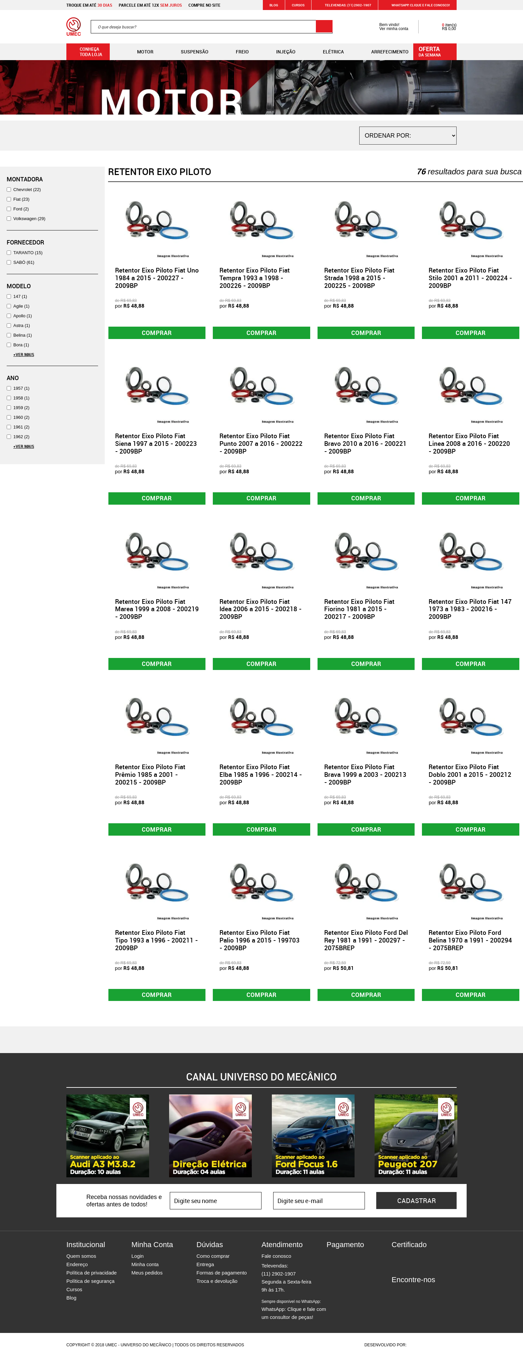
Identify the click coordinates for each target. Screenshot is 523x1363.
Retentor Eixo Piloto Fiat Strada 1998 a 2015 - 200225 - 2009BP (359, 278)
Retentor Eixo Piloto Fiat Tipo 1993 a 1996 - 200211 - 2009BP (156, 945)
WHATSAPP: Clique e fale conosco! (417, 5)
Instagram (408, 1298)
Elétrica (328, 51)
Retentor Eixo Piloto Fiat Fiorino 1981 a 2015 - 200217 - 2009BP (359, 612)
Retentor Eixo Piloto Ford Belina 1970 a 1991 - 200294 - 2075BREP (470, 945)
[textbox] (212, 26)
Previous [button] (61, 1142)
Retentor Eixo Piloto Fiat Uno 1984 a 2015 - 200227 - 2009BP (157, 278)
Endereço (77, 1270)
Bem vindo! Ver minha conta (387, 27)
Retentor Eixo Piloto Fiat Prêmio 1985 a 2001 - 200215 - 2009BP (150, 778)
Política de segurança (90, 1287)
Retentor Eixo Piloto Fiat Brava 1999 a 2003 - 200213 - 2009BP (365, 778)
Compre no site (204, 5)
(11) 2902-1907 (279, 1280)
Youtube (432, 1298)
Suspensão (189, 51)
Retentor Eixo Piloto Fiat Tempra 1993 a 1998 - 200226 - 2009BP (254, 278)
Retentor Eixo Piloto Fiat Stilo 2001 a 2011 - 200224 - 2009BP (470, 278)
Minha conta (145, 1270)
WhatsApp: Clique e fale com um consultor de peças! (294, 1315)
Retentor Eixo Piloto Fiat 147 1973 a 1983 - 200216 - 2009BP (470, 612)
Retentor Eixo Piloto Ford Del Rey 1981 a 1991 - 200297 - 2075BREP (366, 945)
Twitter (420, 1298)
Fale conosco (276, 1262)
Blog (274, 5)
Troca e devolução (216, 1287)
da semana (436, 51)
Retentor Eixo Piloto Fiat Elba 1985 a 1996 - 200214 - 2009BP (260, 778)
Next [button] (462, 1142)
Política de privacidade (91, 1279)
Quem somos (81, 1262)
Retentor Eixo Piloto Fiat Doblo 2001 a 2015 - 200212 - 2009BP (470, 778)
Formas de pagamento (221, 1279)
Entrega (205, 1270)
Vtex (444, 1351)
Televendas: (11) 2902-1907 (344, 5)
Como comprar (212, 1262)
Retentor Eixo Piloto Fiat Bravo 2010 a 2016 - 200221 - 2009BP (365, 445)
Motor (139, 51)
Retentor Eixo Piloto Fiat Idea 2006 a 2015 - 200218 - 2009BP (260, 612)
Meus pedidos (146, 1279)
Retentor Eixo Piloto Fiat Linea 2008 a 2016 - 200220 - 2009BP (469, 445)
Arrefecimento (385, 51)
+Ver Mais (23, 354)
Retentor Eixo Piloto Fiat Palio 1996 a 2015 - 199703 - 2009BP (259, 945)
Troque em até (89, 5)
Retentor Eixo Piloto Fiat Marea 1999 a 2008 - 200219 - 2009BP (157, 612)
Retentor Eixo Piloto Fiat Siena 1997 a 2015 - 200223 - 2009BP (156, 445)
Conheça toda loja (86, 51)
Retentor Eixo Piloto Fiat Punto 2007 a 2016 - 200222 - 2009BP (261, 445)
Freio (237, 51)
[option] (107, 1142)
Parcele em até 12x (150, 5)
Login (137, 1262)
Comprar (157, 333)
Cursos (298, 5)
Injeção (281, 51)
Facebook (397, 1298)
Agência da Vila (419, 1351)
